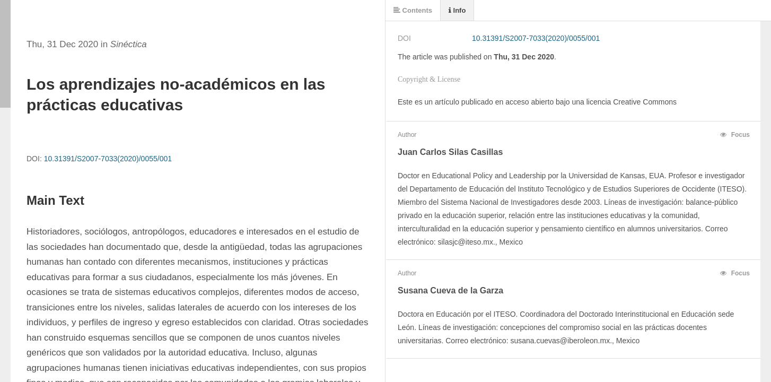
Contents (412, 10)
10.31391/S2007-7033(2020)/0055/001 (108, 158)
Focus (735, 134)
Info (457, 10)
